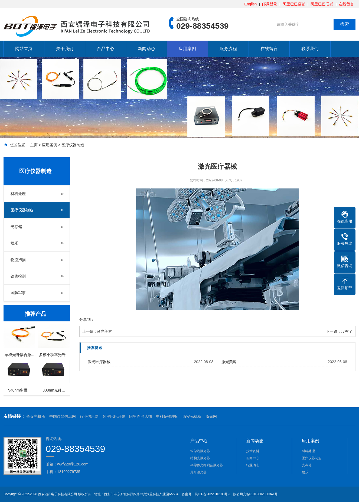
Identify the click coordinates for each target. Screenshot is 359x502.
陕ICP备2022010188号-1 (213, 494)
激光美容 (229, 362)
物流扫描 (18, 259)
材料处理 (18, 193)
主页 (34, 145)
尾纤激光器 (198, 472)
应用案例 (187, 48)
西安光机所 (191, 416)
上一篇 (97, 331)
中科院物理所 (167, 416)
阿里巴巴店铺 (294, 4)
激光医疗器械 (99, 362)
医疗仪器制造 (72, 145)
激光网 (211, 416)
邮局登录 (269, 4)
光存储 (16, 226)
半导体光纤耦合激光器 (206, 465)
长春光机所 (35, 416)
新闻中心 (252, 458)
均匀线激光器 (200, 451)
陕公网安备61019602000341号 (255, 494)
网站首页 (23, 48)
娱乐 (14, 243)
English (250, 4)
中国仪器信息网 (62, 416)
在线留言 (346, 4)
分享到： (86, 319)
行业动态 (252, 465)
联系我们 (310, 48)
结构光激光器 (200, 458)
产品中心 (105, 48)
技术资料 (252, 451)
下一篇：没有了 (339, 331)
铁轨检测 (18, 276)
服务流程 (228, 48)
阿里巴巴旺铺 (322, 4)
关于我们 (64, 48)
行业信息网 (89, 416)
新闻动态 (146, 48)
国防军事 (18, 293)
